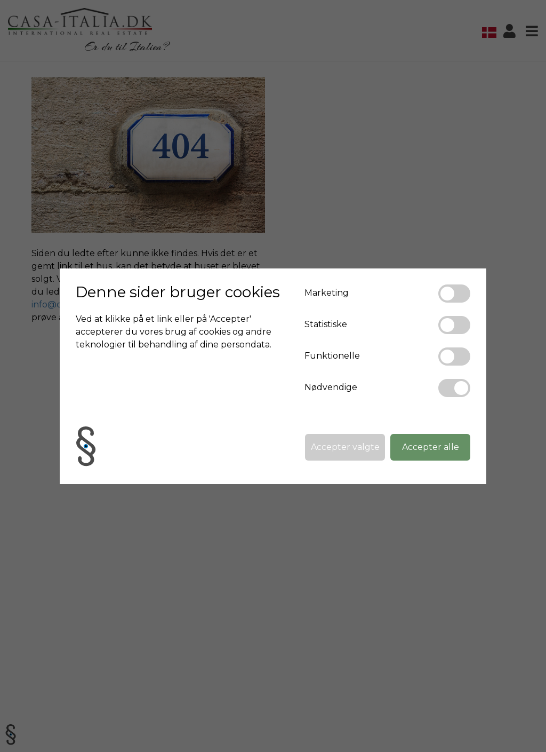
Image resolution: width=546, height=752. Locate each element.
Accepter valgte (345, 447)
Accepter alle (430, 447)
